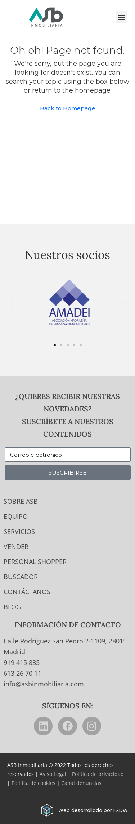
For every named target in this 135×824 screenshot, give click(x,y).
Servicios (19, 531)
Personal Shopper (35, 561)
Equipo (16, 516)
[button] (121, 17)
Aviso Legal (53, 774)
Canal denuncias (81, 782)
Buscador (21, 576)
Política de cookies (33, 782)
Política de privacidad (98, 774)
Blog (12, 606)
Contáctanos (27, 591)
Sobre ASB (21, 501)
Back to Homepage (67, 108)
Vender (16, 546)
